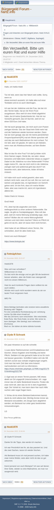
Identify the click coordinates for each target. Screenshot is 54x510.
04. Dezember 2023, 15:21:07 (14, 258)
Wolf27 (24, 38)
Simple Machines (34, 504)
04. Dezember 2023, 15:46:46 (14, 431)
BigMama (31, 38)
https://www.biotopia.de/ (14, 241)
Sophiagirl (39, 38)
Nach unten (8, 69)
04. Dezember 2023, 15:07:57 (17, 81)
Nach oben (7, 482)
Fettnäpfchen (14, 254)
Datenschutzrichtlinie (39, 498)
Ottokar (17, 38)
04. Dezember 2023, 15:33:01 (14, 339)
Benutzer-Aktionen (42, 69)
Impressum (7, 498)
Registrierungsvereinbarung (21, 498)
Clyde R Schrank (16, 335)
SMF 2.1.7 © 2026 (20, 504)
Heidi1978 (12, 77)
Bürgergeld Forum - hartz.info (16, 10)
